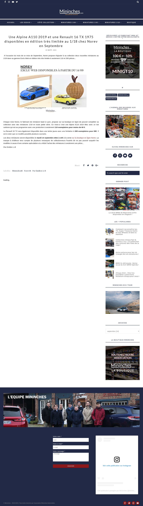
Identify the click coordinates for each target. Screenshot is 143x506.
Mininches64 (111, 95)
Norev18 (27, 171)
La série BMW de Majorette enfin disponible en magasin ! (123, 213)
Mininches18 (17, 171)
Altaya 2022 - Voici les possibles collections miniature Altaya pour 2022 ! (127, 274)
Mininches (8, 503)
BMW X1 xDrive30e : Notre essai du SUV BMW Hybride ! (127, 264)
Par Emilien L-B (39, 171)
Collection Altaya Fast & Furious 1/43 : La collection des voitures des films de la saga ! (127, 242)
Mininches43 (124, 95)
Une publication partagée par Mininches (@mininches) (117, 491)
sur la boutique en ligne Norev (84, 138)
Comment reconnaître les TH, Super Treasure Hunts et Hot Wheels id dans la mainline (126, 231)
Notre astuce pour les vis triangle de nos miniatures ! (127, 253)
